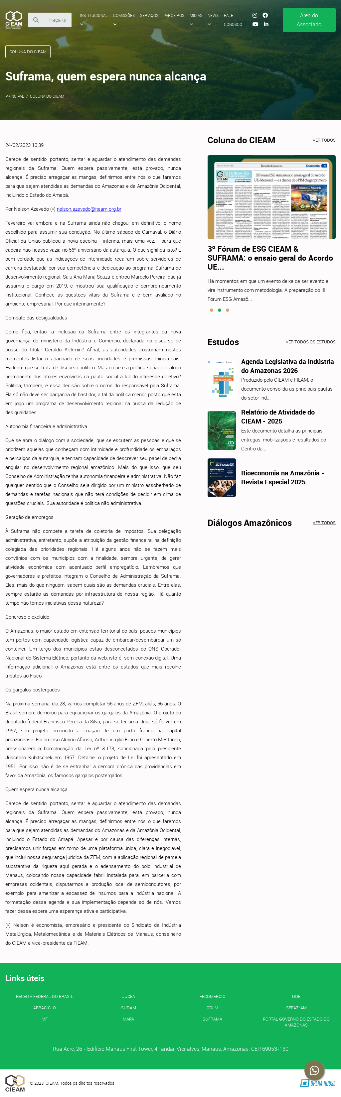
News (213, 20)
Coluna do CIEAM (47, 96)
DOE (296, 996)
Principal (14, 96)
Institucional (94, 20)
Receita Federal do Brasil (44, 996)
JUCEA (128, 996)
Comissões (124, 20)
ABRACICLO (44, 1008)
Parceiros (174, 15)
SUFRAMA (212, 1019)
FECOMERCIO (213, 996)
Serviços (149, 15)
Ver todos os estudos (311, 342)
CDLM (212, 1008)
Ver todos (324, 140)
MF (45, 1019)
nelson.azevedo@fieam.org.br (89, 208)
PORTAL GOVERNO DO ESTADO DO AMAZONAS (296, 1022)
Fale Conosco (233, 20)
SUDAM (128, 1008)
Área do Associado (309, 20)
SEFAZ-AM (296, 1008)
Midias (196, 20)
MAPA (128, 1019)
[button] (212, 310)
